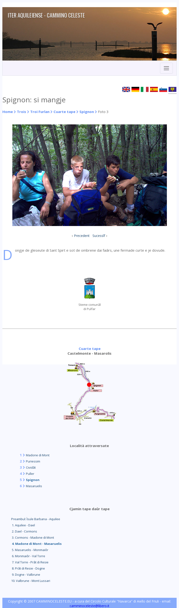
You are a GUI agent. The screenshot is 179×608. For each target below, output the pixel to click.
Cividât (31, 467)
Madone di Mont (37, 455)
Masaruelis (34, 486)
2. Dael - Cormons (24, 531)
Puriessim (33, 461)
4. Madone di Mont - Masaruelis (36, 544)
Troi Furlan (39, 111)
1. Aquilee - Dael (23, 525)
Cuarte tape (64, 111)
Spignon (86, 111)
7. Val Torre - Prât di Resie (29, 562)
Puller (30, 473)
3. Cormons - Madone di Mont (32, 537)
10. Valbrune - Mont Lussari (30, 581)
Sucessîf (98, 235)
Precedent (82, 235)
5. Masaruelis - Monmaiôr (29, 550)
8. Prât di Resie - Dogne (28, 568)
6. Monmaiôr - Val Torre (28, 556)
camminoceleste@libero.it (89, 605)
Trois (21, 111)
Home (7, 111)
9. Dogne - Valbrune (25, 574)
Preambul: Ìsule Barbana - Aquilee (35, 519)
